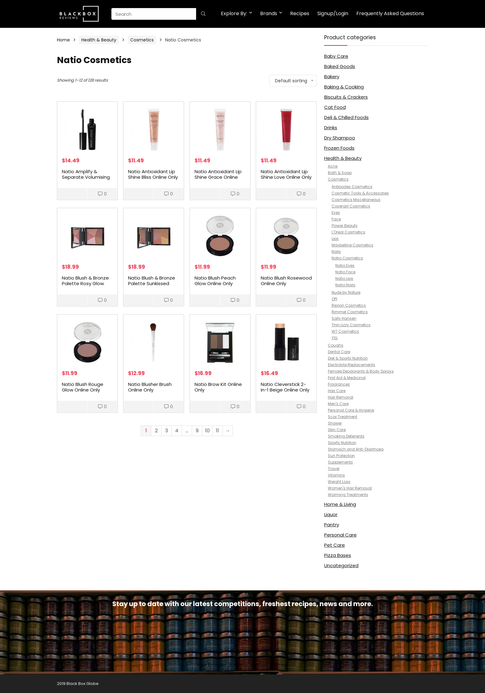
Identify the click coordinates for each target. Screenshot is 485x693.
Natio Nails (345, 285)
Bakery (331, 76)
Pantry (331, 524)
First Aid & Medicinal (347, 377)
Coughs (335, 345)
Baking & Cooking (344, 86)
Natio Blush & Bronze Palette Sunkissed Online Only (151, 283)
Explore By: (234, 13)
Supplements (340, 462)
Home (63, 40)
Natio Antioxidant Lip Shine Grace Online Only (218, 177)
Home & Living (340, 504)
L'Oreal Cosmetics (348, 232)
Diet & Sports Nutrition (348, 358)
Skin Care (337, 429)
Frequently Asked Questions (390, 13)
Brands (268, 13)
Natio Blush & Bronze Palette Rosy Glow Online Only (85, 283)
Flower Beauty (345, 225)
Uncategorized (341, 565)
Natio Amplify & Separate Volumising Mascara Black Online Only (86, 179)
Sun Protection (341, 455)
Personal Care (340, 535)
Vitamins (336, 475)
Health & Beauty (98, 40)
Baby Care (336, 56)
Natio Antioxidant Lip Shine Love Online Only (286, 174)
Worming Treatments (348, 494)
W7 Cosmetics (345, 331)
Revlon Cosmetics (349, 305)
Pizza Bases (337, 555)
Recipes (299, 13)
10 (207, 430)
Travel (333, 468)
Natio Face (345, 272)
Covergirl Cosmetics (351, 206)
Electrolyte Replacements (351, 364)
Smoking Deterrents (346, 436)
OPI (334, 299)
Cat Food (335, 107)
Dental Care (339, 351)
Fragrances (339, 384)
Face (336, 219)
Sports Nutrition (342, 442)
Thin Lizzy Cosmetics (351, 324)
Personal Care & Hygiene (351, 410)
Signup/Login (332, 13)
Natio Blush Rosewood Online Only (286, 281)
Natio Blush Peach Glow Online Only (215, 281)
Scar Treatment (342, 416)
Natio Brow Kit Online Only (218, 387)
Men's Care (338, 403)
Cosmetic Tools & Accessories (360, 193)
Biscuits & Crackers (346, 97)
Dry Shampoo (339, 138)
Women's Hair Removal (350, 488)
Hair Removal (340, 397)
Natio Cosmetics (347, 258)
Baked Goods (339, 66)
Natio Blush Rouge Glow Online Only (82, 387)
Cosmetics (142, 40)
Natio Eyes (344, 265)
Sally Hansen (344, 318)
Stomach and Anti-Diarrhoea (356, 449)
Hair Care (337, 390)
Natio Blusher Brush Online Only (150, 387)
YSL (335, 337)
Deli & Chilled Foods (346, 117)
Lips (335, 238)
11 (217, 430)
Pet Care (334, 545)
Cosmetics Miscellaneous (356, 199)
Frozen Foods (339, 148)
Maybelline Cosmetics (352, 245)
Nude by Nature (346, 292)
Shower (335, 423)
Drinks (330, 127)
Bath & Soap (340, 172)
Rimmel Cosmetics (350, 311)
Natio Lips (344, 278)
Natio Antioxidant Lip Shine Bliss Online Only (153, 174)
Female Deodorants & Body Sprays (361, 371)
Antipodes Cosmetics (352, 186)
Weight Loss (339, 481)
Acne (332, 166)
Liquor (330, 514)
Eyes (336, 212)
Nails (336, 251)
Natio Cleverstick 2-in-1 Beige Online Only (285, 387)
